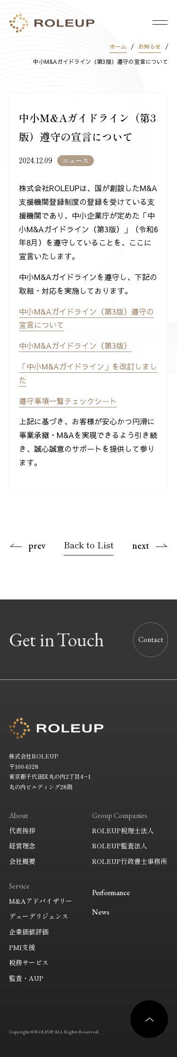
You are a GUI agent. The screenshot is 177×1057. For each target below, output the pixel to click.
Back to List (89, 544)
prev (36, 545)
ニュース (75, 160)
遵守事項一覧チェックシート (68, 401)
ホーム (118, 46)
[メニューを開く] (160, 22)
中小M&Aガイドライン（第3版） (75, 345)
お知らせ (149, 46)
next (140, 545)
